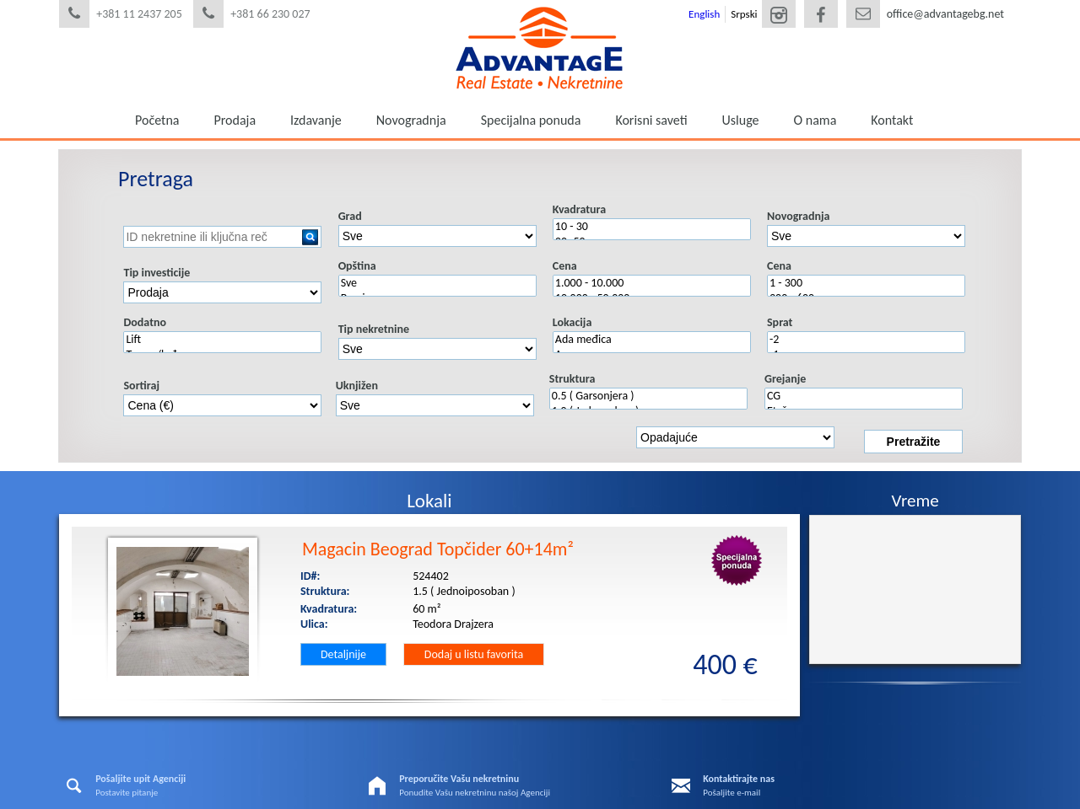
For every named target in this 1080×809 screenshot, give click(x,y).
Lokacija (572, 322)
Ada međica (652, 339)
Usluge (740, 120)
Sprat (779, 322)
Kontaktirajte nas (739, 779)
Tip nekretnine (373, 329)
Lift (222, 339)
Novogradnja (411, 120)
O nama (815, 120)
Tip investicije (156, 272)
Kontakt (892, 120)
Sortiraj (141, 385)
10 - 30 (652, 226)
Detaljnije (343, 654)
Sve (437, 283)
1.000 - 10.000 (652, 283)
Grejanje (785, 379)
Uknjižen (357, 385)
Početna (157, 120)
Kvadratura (579, 209)
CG (863, 396)
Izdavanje (316, 120)
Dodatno (144, 322)
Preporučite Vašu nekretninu (459, 779)
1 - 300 (866, 283)
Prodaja (234, 120)
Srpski (744, 14)
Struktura (572, 379)
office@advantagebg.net (945, 14)
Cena (565, 266)
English (704, 14)
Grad (350, 216)
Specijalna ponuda (531, 120)
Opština (357, 266)
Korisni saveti (651, 120)
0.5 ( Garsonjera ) (648, 396)
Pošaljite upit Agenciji (140, 779)
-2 (866, 339)
